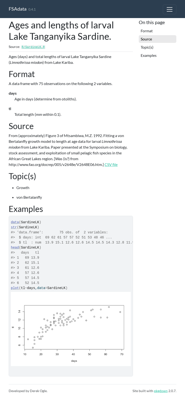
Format (147, 30)
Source (146, 39)
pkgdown (161, 391)
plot (15, 288)
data (15, 222)
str (14, 227)
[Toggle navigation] (169, 9)
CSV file (111, 164)
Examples (149, 55)
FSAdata (17, 9)
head (15, 248)
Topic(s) (147, 47)
